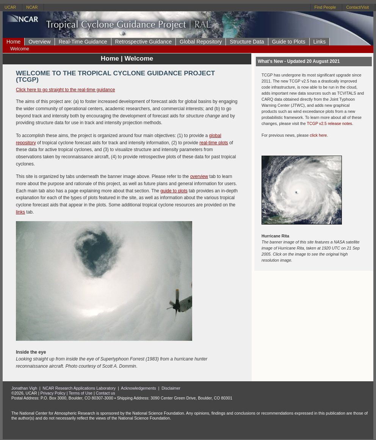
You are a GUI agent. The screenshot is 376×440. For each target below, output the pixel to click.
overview (199, 176)
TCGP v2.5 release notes (329, 123)
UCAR (10, 7)
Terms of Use (80, 393)
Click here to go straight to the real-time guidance (65, 89)
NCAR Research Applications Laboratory (79, 388)
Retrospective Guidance (143, 42)
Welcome (19, 48)
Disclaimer (170, 388)
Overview (39, 42)
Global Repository (201, 42)
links (20, 212)
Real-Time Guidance (83, 42)
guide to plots (173, 190)
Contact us (105, 393)
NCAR (32, 7)
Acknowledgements (138, 388)
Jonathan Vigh (24, 388)
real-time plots (213, 142)
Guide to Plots (289, 42)
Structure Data (247, 42)
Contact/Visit (357, 7)
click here (318, 135)
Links (319, 42)
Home (13, 42)
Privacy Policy (52, 393)
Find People (325, 7)
